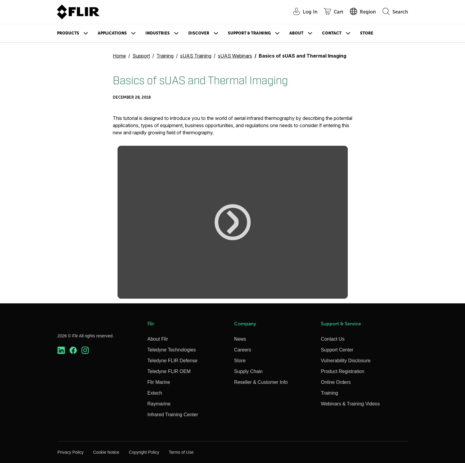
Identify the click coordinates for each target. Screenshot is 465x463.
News (240, 339)
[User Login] (302, 12)
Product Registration (342, 371)
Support (141, 56)
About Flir (158, 339)
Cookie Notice (106, 452)
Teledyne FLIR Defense (173, 360)
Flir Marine (159, 382)
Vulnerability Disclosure (346, 360)
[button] (233, 222)
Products (68, 33)
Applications (112, 33)
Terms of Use (181, 452)
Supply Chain (248, 371)
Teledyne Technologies (172, 349)
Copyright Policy (144, 452)
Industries (157, 33)
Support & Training (249, 33)
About (296, 33)
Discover (198, 33)
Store (366, 33)
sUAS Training (195, 56)
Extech (155, 393)
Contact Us (332, 339)
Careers (242, 349)
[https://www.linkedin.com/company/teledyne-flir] (61, 350)
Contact (331, 33)
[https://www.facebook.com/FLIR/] (73, 350)
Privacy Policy (71, 452)
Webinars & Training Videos (350, 403)
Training (165, 56)
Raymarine (159, 403)
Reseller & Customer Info (261, 382)
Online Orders (336, 382)
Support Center (337, 349)
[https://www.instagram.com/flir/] (85, 350)
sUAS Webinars (235, 56)
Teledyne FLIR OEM (169, 371)
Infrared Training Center (173, 414)
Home (119, 56)
